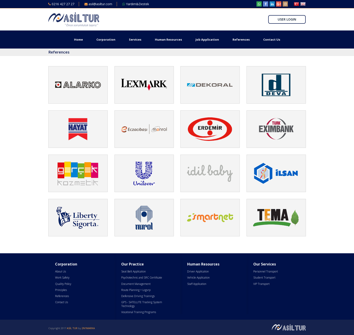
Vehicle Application (198, 277)
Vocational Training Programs (138, 312)
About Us (60, 271)
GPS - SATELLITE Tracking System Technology (141, 304)
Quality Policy (63, 284)
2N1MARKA (88, 328)
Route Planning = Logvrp (136, 290)
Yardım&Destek (135, 4)
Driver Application (198, 271)
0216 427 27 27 (61, 4)
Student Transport (264, 277)
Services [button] (135, 39)
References (241, 39)
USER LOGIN (287, 19)
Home (78, 39)
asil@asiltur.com (98, 4)
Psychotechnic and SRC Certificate (141, 277)
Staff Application (196, 284)
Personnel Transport (265, 271)
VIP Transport (261, 284)
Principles (61, 290)
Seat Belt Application (133, 271)
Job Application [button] (207, 39)
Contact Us (271, 39)
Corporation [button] (105, 39)
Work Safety (62, 277)
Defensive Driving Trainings (138, 296)
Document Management (136, 284)
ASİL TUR (72, 328)
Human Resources (168, 39)
